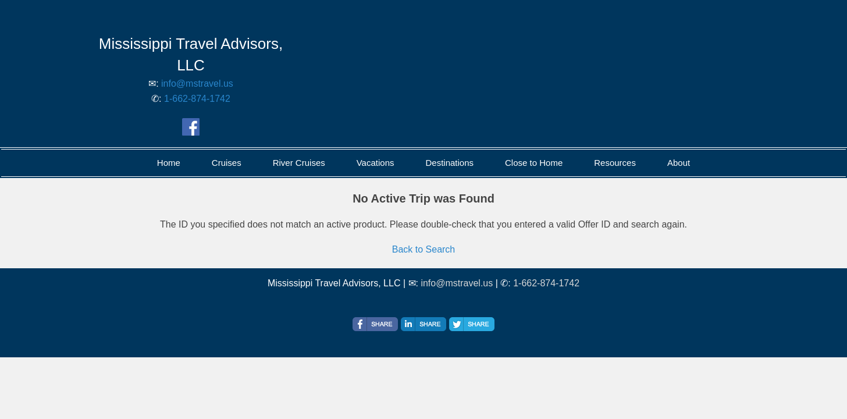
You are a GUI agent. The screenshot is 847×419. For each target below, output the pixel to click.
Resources (615, 163)
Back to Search (423, 249)
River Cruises (299, 163)
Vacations (375, 163)
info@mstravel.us (197, 83)
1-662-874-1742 (197, 99)
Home (168, 163)
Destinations (449, 163)
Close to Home (534, 163)
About (678, 163)
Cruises (226, 163)
